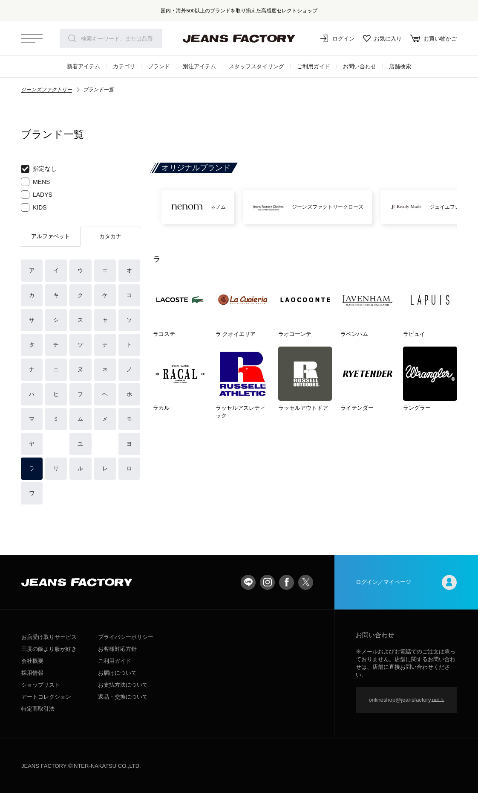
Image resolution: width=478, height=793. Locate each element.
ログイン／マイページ (406, 582)
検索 (72, 38)
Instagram (267, 582)
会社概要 (32, 661)
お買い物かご (433, 38)
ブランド (159, 66)
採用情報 (32, 673)
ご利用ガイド (313, 66)
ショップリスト (40, 685)
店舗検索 (400, 66)
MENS (35, 182)
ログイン (337, 38)
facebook (286, 582)
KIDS (34, 207)
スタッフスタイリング (256, 66)
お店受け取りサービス (49, 637)
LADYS (36, 194)
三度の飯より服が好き (49, 649)
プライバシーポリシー (125, 637)
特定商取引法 (38, 709)
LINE (248, 582)
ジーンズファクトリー (46, 90)
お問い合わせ (359, 66)
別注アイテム (199, 66)
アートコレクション (46, 697)
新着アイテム (83, 66)
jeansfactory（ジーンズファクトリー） (239, 38)
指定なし (39, 169)
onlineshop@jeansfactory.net (404, 700)
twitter (305, 582)
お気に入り (382, 38)
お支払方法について (123, 685)
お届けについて (117, 673)
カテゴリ (124, 66)
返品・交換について (123, 697)
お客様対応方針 (117, 649)
